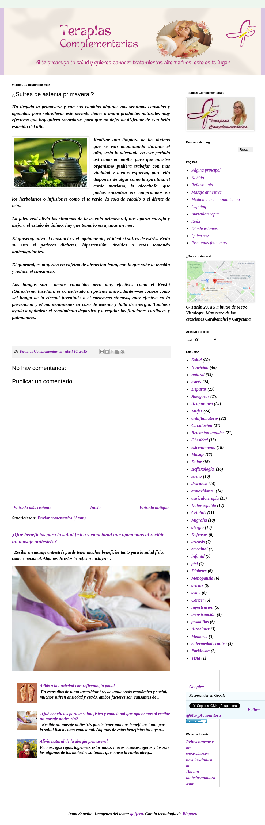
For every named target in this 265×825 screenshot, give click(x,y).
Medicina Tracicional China (215, 199)
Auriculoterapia (205, 214)
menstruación (203, 614)
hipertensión (202, 607)
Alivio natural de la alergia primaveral (74, 741)
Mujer (196, 411)
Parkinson (200, 651)
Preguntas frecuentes (209, 243)
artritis (197, 585)
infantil (198, 556)
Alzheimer (200, 629)
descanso (199, 483)
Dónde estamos (204, 228)
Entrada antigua (154, 507)
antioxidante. (203, 491)
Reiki (195, 221)
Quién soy (200, 235)
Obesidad (199, 440)
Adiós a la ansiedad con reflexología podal (77, 686)
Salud (196, 360)
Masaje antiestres (206, 192)
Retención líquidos (207, 432)
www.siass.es (197, 753)
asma (196, 592)
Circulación (201, 425)
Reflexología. (203, 469)
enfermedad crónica (209, 643)
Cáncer (197, 600)
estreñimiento (203, 447)
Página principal (206, 170)
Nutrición (200, 367)
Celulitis (198, 512)
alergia (197, 527)
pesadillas (200, 621)
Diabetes (199, 571)
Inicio (95, 507)
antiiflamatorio (204, 418)
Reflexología (202, 185)
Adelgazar (200, 396)
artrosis (198, 541)
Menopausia (202, 578)
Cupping (198, 206)
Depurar (198, 389)
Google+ (196, 686)
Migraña (199, 520)
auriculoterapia (205, 498)
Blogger (189, 813)
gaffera (136, 813)
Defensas (199, 534)
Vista (195, 658)
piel (194, 563)
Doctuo (192, 771)
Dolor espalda (203, 505)
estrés (196, 382)
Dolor (196, 462)
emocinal (199, 549)
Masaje (197, 454)
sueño (196, 476)
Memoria (199, 636)
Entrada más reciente (32, 507)
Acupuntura (202, 404)
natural (198, 374)
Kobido (197, 177)
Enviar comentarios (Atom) (61, 518)
